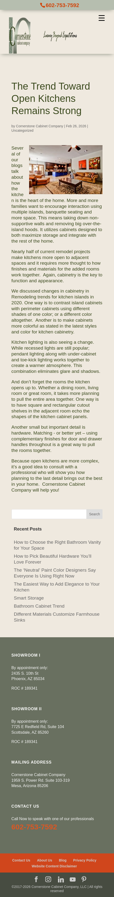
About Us (44, 860)
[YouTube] (73, 880)
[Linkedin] (61, 880)
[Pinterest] (84, 880)
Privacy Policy (84, 860)
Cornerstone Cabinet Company (39, 126)
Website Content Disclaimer (54, 866)
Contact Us (21, 860)
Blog (63, 860)
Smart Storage (29, 598)
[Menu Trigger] (101, 17)
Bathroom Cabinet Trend (39, 606)
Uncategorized (22, 130)
